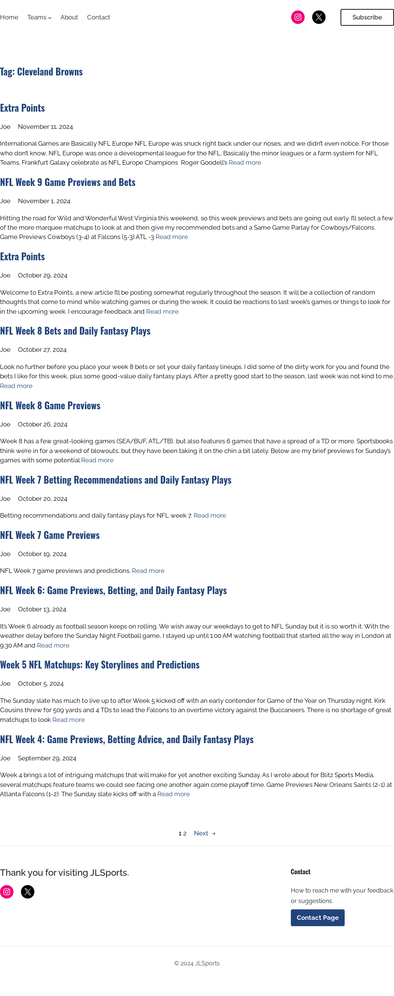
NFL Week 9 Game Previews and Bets (67, 182)
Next (205, 833)
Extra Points (22, 107)
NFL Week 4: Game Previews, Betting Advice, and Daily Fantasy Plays (126, 739)
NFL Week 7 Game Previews (50, 535)
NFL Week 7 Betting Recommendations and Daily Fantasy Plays (115, 479)
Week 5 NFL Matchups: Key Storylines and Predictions (100, 664)
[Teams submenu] (50, 17)
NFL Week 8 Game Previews (50, 405)
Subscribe (367, 17)
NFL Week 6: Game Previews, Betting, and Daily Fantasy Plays (113, 590)
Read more (245, 162)
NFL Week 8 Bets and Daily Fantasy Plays (75, 330)
